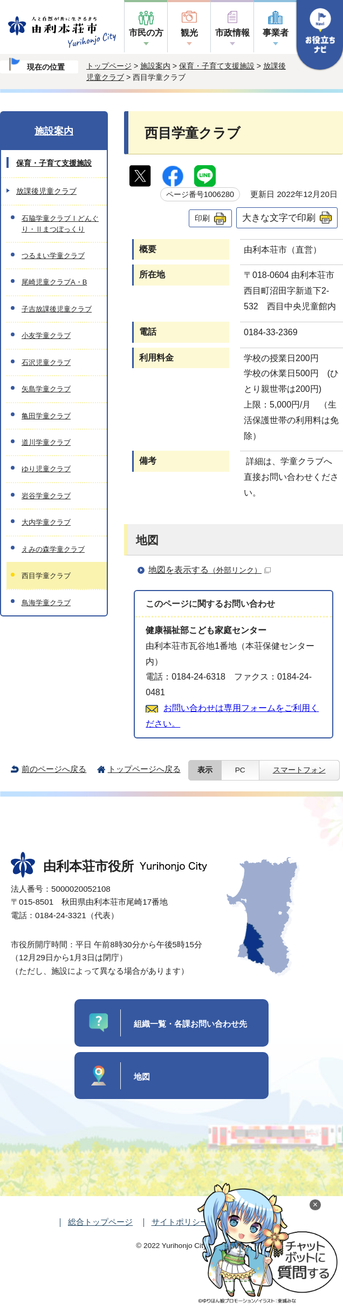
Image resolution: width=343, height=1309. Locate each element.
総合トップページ (100, 1221)
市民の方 (146, 32)
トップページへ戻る (144, 769)
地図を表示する (209, 569)
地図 (142, 1076)
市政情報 (232, 32)
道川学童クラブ (46, 442)
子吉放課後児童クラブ (57, 309)
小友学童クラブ (46, 335)
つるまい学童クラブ (53, 256)
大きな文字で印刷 (278, 217)
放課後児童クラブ (46, 191)
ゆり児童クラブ (46, 469)
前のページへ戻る (54, 769)
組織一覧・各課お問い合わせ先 (190, 1023)
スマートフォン (299, 770)
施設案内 (155, 66)
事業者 (276, 32)
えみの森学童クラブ (53, 549)
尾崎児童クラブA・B (54, 282)
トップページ (109, 66)
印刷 (202, 218)
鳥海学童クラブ (46, 603)
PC (240, 770)
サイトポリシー (180, 1221)
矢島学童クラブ (46, 389)
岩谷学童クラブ (46, 496)
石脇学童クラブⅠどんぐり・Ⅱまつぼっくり (60, 223)
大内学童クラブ (46, 522)
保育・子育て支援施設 (217, 66)
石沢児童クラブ (46, 362)
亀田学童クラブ (46, 416)
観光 (189, 32)
